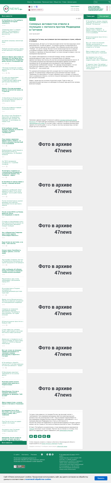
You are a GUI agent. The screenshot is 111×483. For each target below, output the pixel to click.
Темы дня (90, 16)
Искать (109, 2)
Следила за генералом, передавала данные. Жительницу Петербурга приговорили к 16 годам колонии (13, 313)
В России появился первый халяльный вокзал (13, 109)
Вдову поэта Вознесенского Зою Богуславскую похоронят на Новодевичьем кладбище (13, 302)
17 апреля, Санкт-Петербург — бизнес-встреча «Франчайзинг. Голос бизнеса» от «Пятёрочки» (97, 66)
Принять (100, 478)
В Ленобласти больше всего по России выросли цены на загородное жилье (13, 100)
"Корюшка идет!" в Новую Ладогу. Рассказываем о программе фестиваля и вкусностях (13, 33)
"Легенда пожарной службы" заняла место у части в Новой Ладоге (13, 70)
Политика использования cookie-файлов (28, 461)
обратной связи (62, 446)
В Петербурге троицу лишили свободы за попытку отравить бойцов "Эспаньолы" (97, 23)
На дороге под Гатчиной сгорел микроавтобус (13, 431)
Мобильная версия (29, 7)
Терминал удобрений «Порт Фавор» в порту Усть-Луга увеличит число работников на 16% (13, 193)
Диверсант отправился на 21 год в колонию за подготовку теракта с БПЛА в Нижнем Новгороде (13, 343)
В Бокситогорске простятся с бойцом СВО (13, 323)
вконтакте (32, 7)
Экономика (37, 2)
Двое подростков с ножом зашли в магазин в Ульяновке (96, 52)
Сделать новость (37, 9)
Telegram (50, 454)
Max (52, 454)
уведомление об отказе (37, 123)
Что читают (104, 16)
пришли (31, 428)
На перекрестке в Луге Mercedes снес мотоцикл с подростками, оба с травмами (96, 59)
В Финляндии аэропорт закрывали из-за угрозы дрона (13, 375)
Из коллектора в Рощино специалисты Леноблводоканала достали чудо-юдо (13, 292)
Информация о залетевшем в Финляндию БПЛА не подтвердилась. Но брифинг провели (13, 154)
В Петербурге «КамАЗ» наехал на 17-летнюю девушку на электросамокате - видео (13, 365)
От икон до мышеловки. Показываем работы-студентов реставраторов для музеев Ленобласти (13, 81)
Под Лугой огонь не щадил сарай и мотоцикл (13, 423)
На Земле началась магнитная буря (13, 42)
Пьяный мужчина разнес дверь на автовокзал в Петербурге (13, 50)
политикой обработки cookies (38, 479)
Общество (57, 2)
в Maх (60, 443)
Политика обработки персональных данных (29, 459)
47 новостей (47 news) (68, 454)
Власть (29, 2)
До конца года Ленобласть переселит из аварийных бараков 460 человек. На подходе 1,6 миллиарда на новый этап (13, 120)
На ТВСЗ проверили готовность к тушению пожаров (13, 164)
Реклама (34, 454)
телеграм (34, 7)
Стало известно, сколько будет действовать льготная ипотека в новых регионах (13, 332)
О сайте (16, 454)
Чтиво (64, 2)
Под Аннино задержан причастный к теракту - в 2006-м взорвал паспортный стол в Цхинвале (96, 30)
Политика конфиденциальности (25, 458)
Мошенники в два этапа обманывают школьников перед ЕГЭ (13, 281)
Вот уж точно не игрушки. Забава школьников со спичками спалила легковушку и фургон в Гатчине (96, 45)
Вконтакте (42, 454)
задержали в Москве (66, 430)
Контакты (25, 454)
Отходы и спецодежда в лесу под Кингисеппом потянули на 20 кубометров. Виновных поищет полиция (13, 225)
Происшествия (47, 2)
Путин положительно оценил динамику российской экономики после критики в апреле (13, 204)
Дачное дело (72, 2)
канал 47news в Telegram (49, 443)
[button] (31, 436)
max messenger (36, 7)
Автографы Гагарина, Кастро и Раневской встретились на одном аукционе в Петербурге (13, 262)
